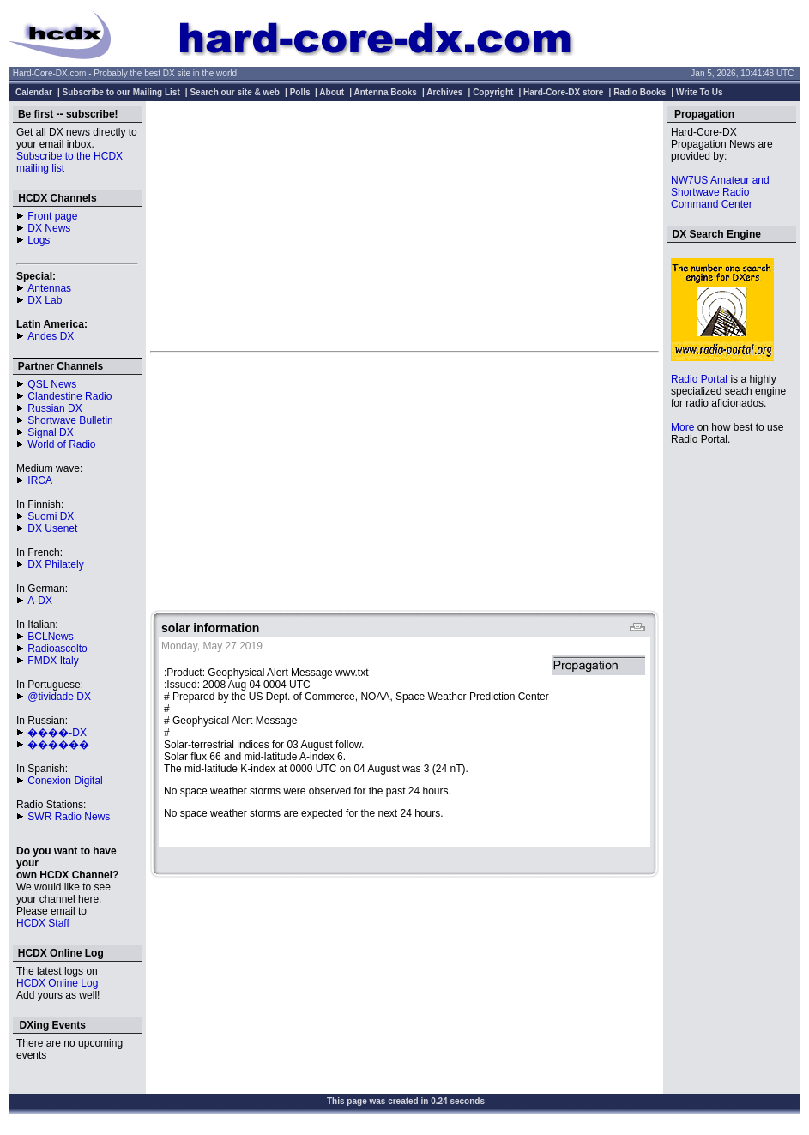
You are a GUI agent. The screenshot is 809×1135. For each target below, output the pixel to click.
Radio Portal (699, 379)
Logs (38, 240)
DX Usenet (52, 528)
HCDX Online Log (57, 983)
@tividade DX (59, 697)
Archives (444, 92)
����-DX (57, 733)
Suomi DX (50, 516)
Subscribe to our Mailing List (121, 92)
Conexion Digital (64, 781)
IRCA (39, 480)
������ (58, 745)
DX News (48, 228)
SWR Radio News (68, 817)
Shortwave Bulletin (69, 420)
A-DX (39, 601)
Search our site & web (234, 92)
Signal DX (50, 432)
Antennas (49, 288)
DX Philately (55, 564)
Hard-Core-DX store (563, 92)
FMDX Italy (52, 661)
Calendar (33, 92)
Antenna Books (385, 92)
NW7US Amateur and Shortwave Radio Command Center (720, 192)
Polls (300, 92)
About (331, 92)
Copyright (493, 92)
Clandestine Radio (69, 396)
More (682, 427)
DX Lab (44, 300)
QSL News (51, 384)
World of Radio (61, 444)
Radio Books (639, 92)
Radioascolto (57, 649)
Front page (52, 216)
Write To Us (699, 92)
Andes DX (50, 336)
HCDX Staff (42, 923)
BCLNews (50, 637)
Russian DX (54, 408)
